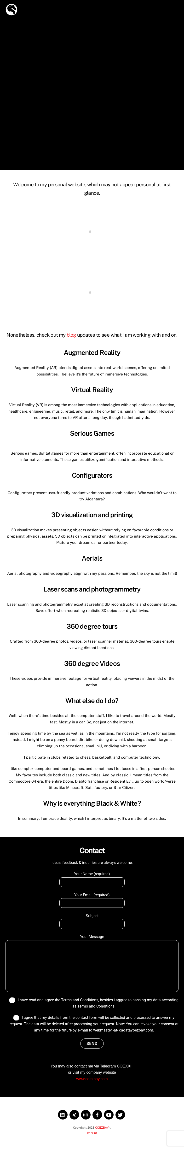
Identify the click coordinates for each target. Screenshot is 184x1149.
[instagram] (86, 1114)
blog (71, 335)
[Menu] (172, 6)
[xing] (74, 1114)
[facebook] (97, 1114)
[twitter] (120, 1114)
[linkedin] (63, 1114)
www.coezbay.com (92, 1079)
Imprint (92, 1133)
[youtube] (109, 1114)
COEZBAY (102, 1127)
